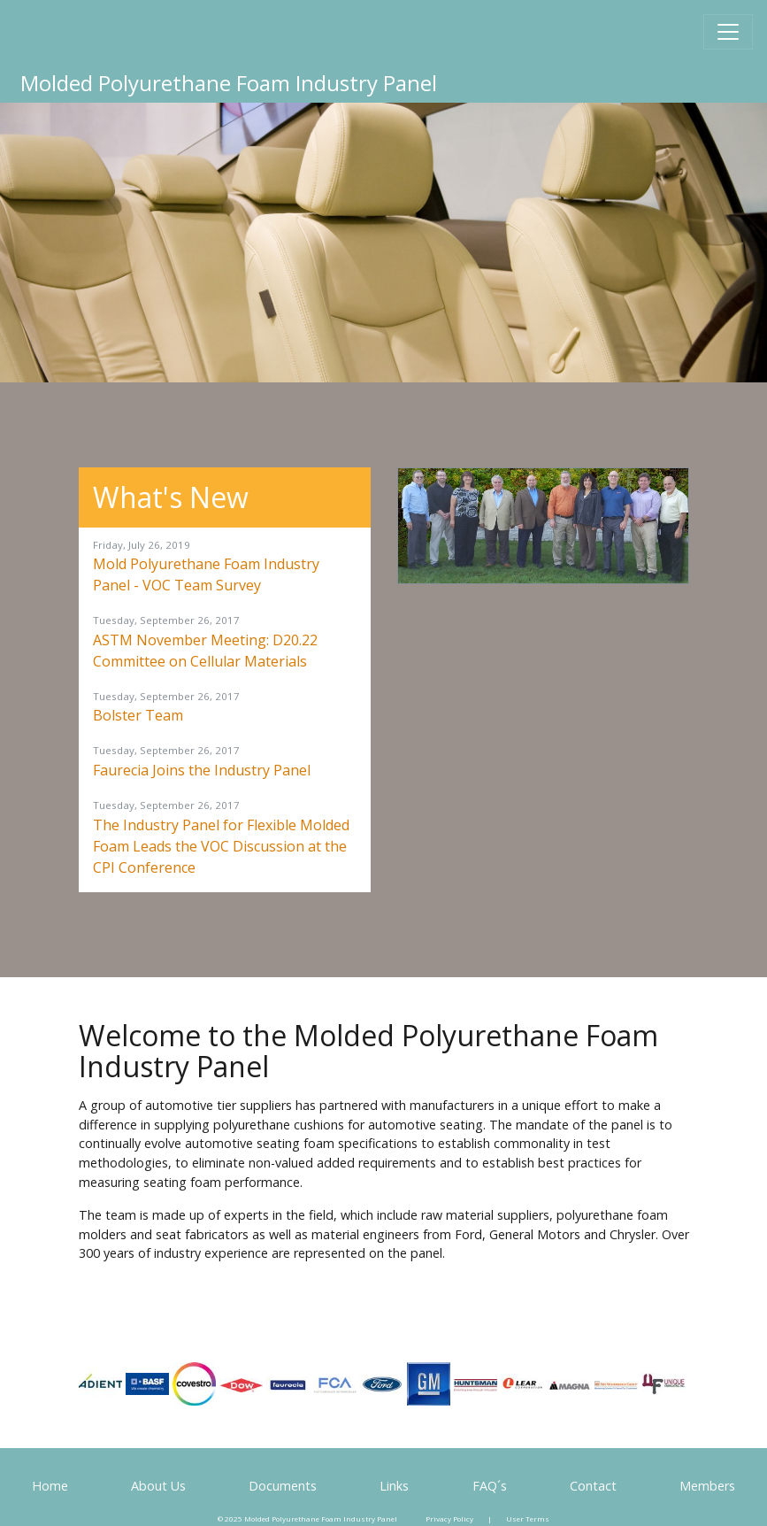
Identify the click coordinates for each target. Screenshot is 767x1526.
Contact (593, 1485)
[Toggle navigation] (728, 32)
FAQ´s (489, 1485)
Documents (283, 1485)
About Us (158, 1485)
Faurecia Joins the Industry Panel (202, 770)
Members (707, 1485)
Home (50, 1485)
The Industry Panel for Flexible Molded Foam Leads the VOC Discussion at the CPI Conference (221, 846)
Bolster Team (138, 715)
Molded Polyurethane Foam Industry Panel (228, 82)
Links (394, 1485)
